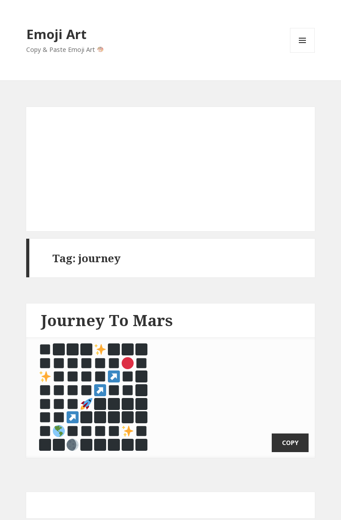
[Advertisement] (170, 169)
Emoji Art (56, 34)
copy (290, 432)
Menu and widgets (302, 52)
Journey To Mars (107, 320)
